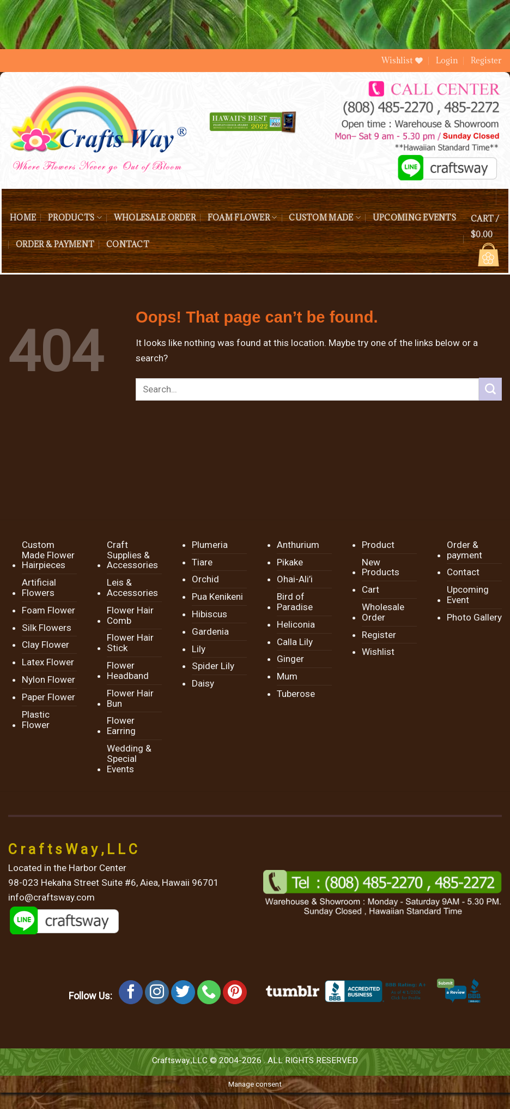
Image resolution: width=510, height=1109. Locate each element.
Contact (127, 244)
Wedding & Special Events (129, 758)
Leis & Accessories (132, 587)
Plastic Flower (36, 719)
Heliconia (296, 624)
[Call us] (209, 992)
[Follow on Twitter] (183, 992)
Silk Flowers (46, 627)
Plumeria (210, 544)
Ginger (290, 658)
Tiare (202, 562)
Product (378, 544)
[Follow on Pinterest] (235, 992)
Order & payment (55, 244)
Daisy (203, 683)
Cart (370, 589)
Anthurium (298, 544)
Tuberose (296, 693)
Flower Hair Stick (130, 642)
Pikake (290, 562)
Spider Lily (213, 665)
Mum (287, 676)
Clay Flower (45, 644)
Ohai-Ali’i (295, 579)
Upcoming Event (468, 594)
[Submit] (490, 389)
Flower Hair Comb (130, 615)
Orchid (205, 579)
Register (486, 60)
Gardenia (210, 631)
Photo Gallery (474, 617)
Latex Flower (48, 662)
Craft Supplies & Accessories (132, 555)
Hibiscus (209, 614)
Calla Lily (295, 641)
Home (23, 217)
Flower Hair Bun (130, 698)
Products (75, 217)
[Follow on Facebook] (131, 992)
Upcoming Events (414, 217)
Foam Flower (242, 217)
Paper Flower (48, 696)
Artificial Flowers (39, 587)
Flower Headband (128, 670)
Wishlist (378, 651)
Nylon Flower (48, 679)
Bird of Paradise (295, 601)
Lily (198, 648)
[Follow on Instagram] (157, 992)
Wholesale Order (155, 217)
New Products (380, 567)
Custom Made (324, 217)
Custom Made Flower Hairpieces (48, 555)
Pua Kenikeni (217, 596)
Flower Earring (121, 725)
